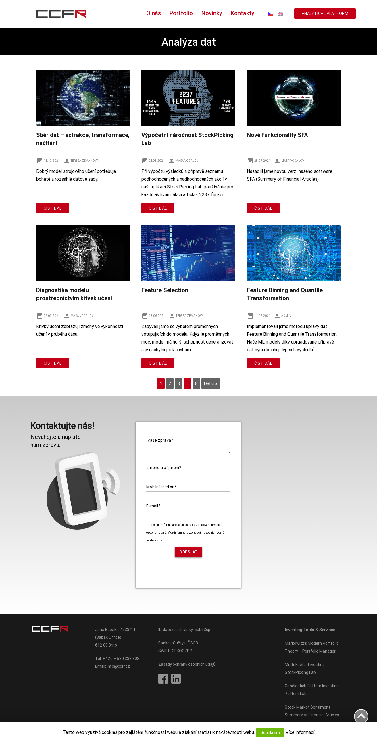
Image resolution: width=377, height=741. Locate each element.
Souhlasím (270, 732)
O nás (153, 13)
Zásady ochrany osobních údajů (187, 664)
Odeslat (188, 552)
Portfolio (181, 13)
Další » (210, 383)
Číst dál (52, 208)
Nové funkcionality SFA (277, 134)
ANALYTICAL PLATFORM (325, 13)
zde (159, 540)
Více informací (300, 732)
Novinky (211, 13)
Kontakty (242, 13)
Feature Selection (164, 290)
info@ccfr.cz (118, 666)
